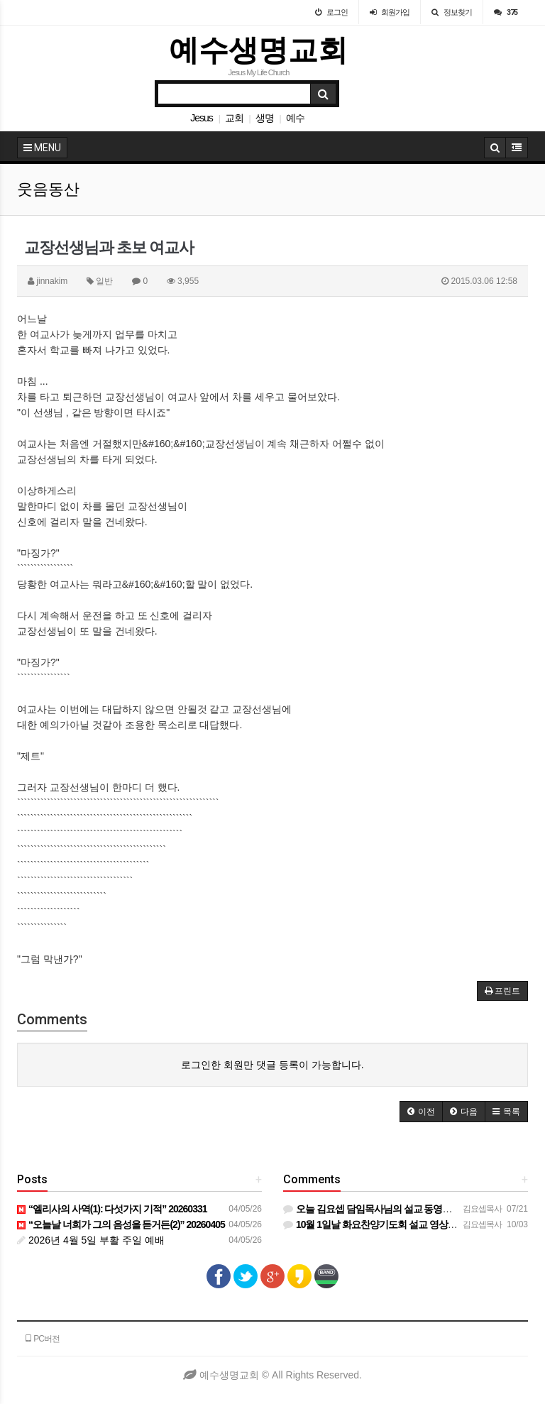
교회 (234, 118)
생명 (264, 118)
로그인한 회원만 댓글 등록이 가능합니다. (272, 1064)
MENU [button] (42, 147)
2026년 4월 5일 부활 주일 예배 (91, 1240)
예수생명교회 (258, 50)
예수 (295, 118)
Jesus (201, 118)
